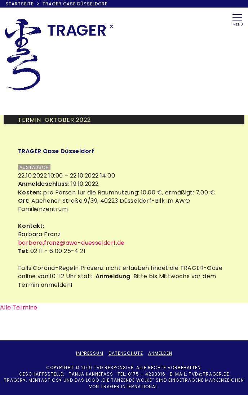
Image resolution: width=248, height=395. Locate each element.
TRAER (77, 30)
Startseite (19, 4)
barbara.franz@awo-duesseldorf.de (71, 243)
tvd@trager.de (209, 374)
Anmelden (160, 353)
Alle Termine (18, 307)
